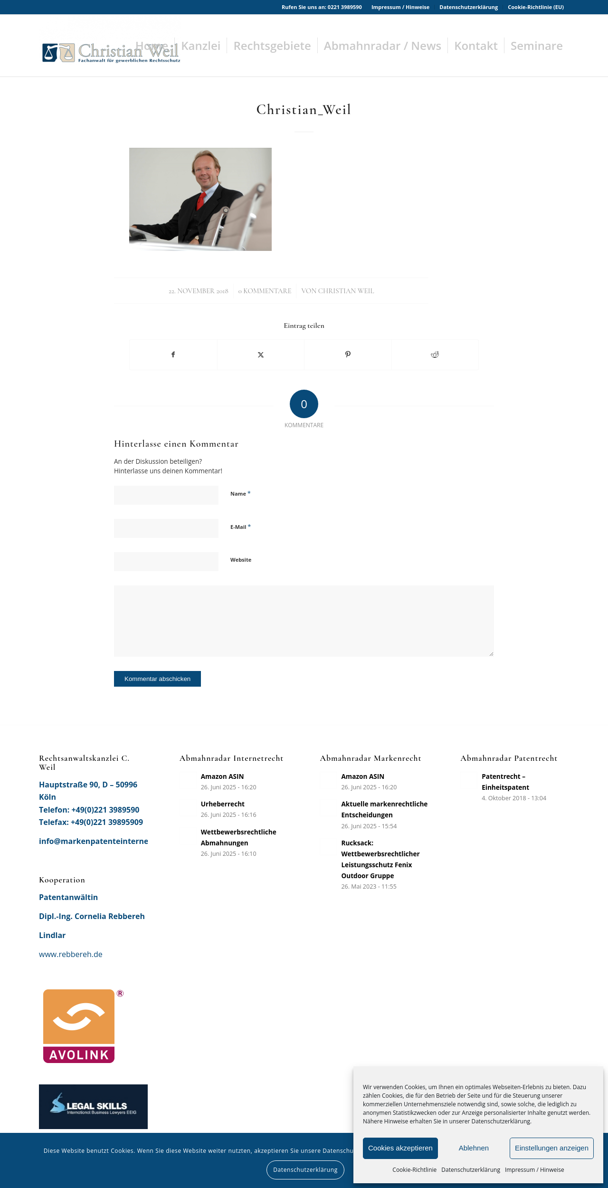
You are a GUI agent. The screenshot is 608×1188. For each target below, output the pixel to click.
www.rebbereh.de (71, 954)
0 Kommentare (265, 291)
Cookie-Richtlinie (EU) (536, 6)
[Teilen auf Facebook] (173, 354)
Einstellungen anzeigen (552, 1148)
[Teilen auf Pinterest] (347, 354)
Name (240, 493)
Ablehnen (474, 1148)
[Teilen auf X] (261, 354)
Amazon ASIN (222, 776)
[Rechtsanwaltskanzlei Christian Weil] (110, 46)
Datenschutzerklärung (470, 1170)
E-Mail (240, 526)
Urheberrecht (223, 803)
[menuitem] (401, 7)
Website (240, 559)
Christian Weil (346, 291)
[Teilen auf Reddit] (435, 354)
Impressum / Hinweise (534, 1170)
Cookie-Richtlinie (414, 1170)
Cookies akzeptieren (400, 1148)
